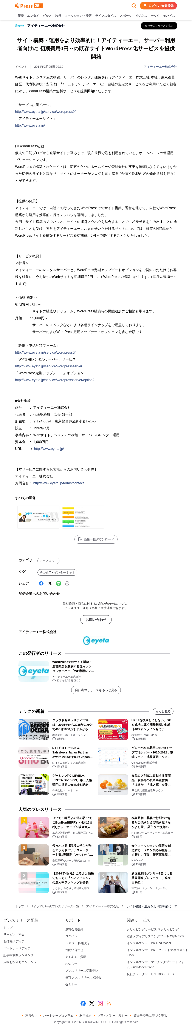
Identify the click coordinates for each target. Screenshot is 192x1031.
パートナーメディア (17, 948)
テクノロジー (48, 561)
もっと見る (163, 711)
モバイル (169, 16)
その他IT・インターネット (57, 572)
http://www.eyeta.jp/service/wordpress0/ (45, 112)
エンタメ (33, 16)
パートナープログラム (58, 1015)
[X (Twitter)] (50, 583)
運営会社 (31, 1015)
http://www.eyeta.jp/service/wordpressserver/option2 (54, 380)
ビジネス (141, 16)
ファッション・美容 (78, 16)
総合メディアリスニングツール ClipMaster (155, 936)
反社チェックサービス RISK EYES (150, 974)
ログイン (71, 936)
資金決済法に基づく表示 (150, 1015)
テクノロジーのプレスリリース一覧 (55, 906)
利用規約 (85, 1015)
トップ (19, 906)
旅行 (58, 16)
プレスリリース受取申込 (81, 970)
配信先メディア (14, 941)
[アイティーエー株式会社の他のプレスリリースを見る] (159, 25)
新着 (21, 16)
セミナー (71, 984)
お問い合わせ (96, 619)
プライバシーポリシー (113, 1015)
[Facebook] (41, 583)
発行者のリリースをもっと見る (96, 690)
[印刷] (67, 583)
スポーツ (126, 16)
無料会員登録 (74, 929)
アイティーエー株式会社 (160, 66)
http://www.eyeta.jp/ (30, 125)
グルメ (47, 16)
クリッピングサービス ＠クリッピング (153, 929)
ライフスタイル (105, 16)
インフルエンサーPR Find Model (149, 943)
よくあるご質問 (75, 957)
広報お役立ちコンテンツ (20, 962)
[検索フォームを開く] (133, 5)
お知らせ (71, 963)
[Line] (58, 583)
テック (155, 16)
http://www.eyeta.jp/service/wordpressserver (48, 366)
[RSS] (108, 1003)
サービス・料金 (14, 934)
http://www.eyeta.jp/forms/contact (58, 483)
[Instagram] (100, 1003)
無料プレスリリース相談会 (83, 977)
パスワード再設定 (77, 943)
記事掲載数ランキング (18, 955)
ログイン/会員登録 (158, 5)
